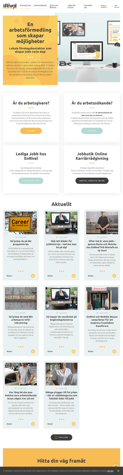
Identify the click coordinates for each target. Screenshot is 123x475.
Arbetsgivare (25, 5)
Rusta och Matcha (54, 6)
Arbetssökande (40, 5)
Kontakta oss (88, 6)
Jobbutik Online (71, 6)
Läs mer (110, 471)
